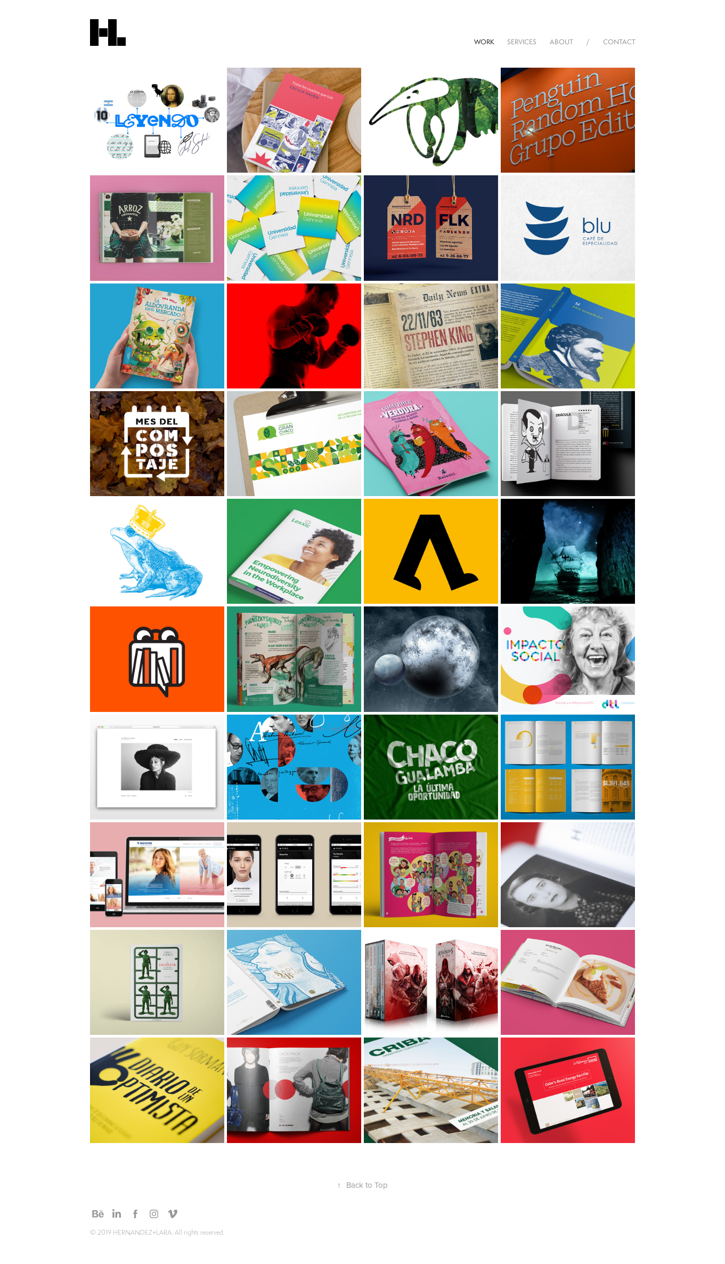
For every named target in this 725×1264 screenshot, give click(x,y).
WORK (484, 41)
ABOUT (561, 41)
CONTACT (619, 41)
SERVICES (521, 41)
